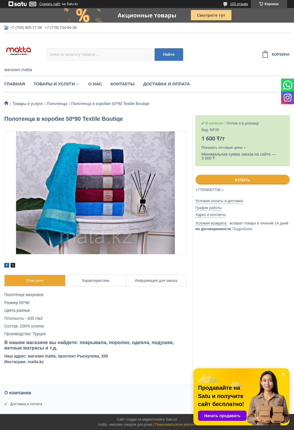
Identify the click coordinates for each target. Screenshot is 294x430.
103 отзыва (239, 4)
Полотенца (57, 103)
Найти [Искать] (169, 54)
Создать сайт (50, 4)
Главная (14, 84)
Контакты (123, 84)
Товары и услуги (54, 84)
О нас (95, 84)
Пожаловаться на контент (175, 425)
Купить (242, 180)
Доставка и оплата (166, 84)
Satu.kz (171, 419)
